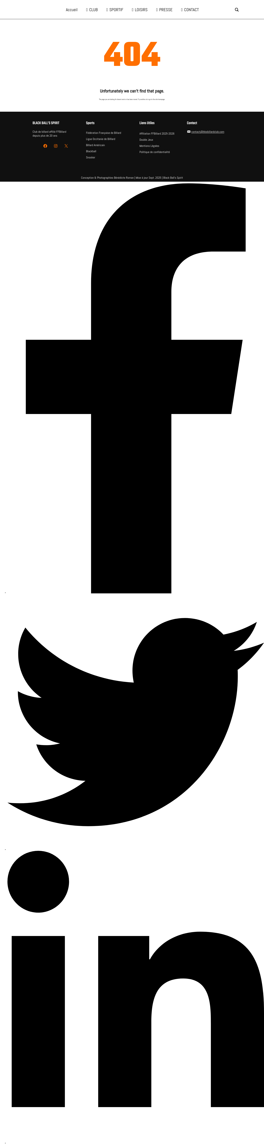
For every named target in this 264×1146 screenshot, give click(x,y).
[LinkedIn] (135, 997)
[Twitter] (135, 722)
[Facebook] (135, 388)
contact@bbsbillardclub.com (207, 132)
